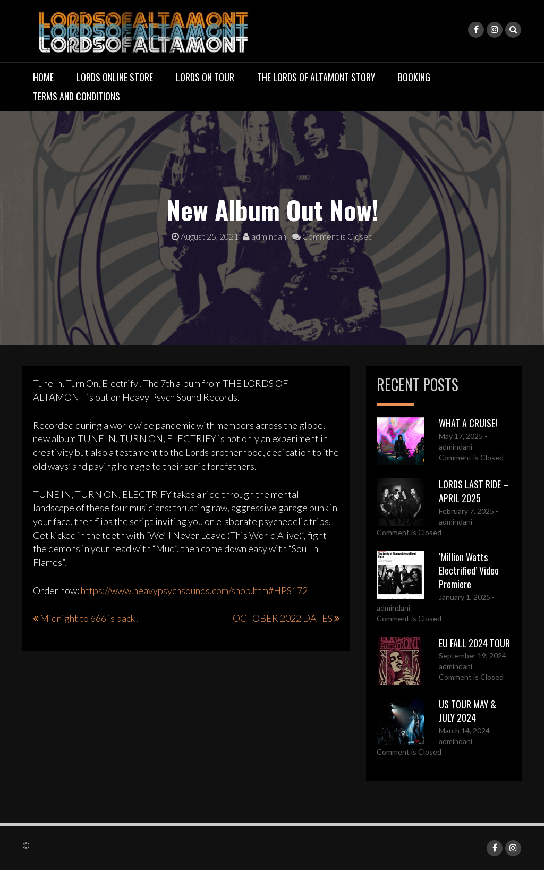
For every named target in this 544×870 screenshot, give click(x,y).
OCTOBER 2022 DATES (283, 618)
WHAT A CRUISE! (468, 423)
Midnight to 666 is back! (89, 618)
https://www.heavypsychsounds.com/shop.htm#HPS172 (194, 590)
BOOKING (414, 77)
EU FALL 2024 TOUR (474, 643)
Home (43, 77)
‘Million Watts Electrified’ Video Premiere (469, 570)
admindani (265, 236)
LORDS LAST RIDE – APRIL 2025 (474, 491)
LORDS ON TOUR (205, 77)
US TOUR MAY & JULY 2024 (467, 711)
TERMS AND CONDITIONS (76, 96)
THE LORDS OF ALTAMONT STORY (316, 77)
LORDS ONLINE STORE (114, 77)
